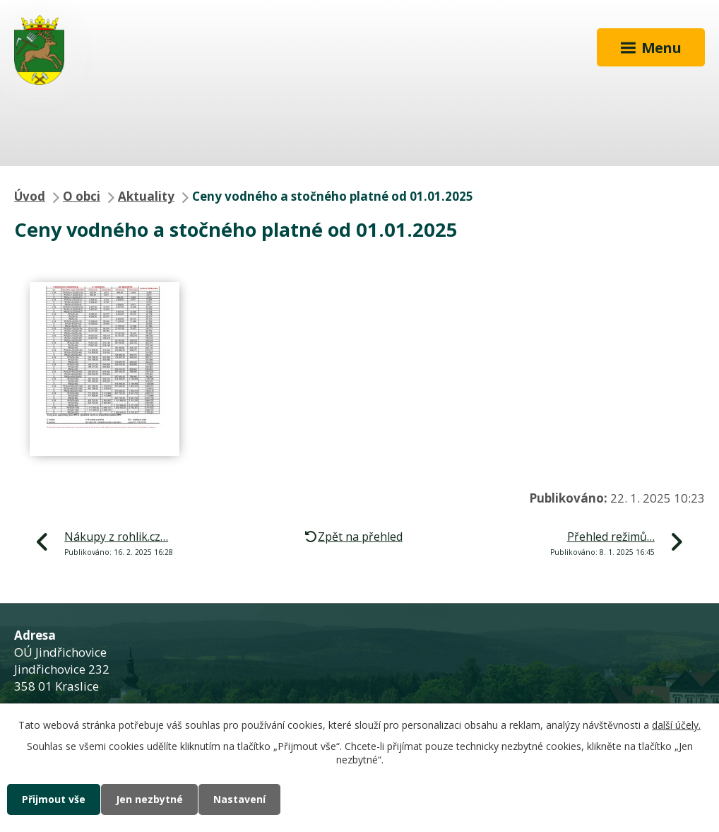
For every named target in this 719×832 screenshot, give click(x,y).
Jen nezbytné (149, 799)
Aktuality (146, 196)
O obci (81, 196)
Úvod (29, 196)
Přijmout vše (53, 799)
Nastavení (239, 799)
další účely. (676, 725)
